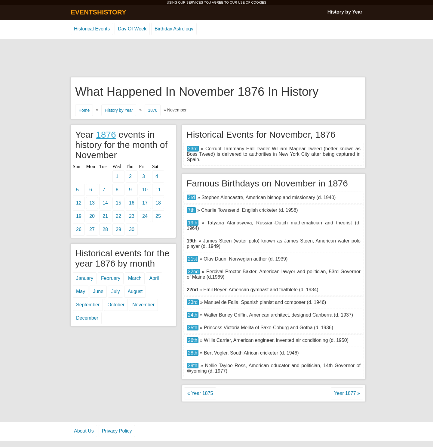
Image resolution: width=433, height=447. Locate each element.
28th (192, 352)
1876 (152, 110)
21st (192, 258)
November (143, 304)
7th (191, 210)
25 (158, 216)
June (98, 291)
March (134, 278)
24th (192, 314)
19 (78, 216)
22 (118, 216)
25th (192, 327)
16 (131, 202)
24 (145, 216)
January (84, 278)
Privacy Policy (117, 430)
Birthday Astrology (174, 28)
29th (192, 365)
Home (84, 110)
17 (145, 202)
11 (158, 189)
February (110, 278)
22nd (193, 271)
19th (192, 222)
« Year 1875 (200, 393)
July (115, 291)
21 (105, 216)
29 (118, 229)
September (88, 304)
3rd (191, 197)
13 (92, 202)
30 (131, 229)
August (135, 291)
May (80, 291)
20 (92, 216)
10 (145, 189)
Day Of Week (132, 28)
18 (158, 202)
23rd (193, 148)
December (87, 317)
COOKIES (258, 2)
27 (92, 229)
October (115, 304)
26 (78, 229)
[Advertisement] (216, 58)
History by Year (344, 11)
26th (192, 340)
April (154, 278)
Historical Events (92, 28)
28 (105, 229)
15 (118, 202)
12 (78, 202)
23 (131, 216)
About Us (84, 430)
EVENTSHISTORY (98, 12)
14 (105, 202)
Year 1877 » (347, 393)
